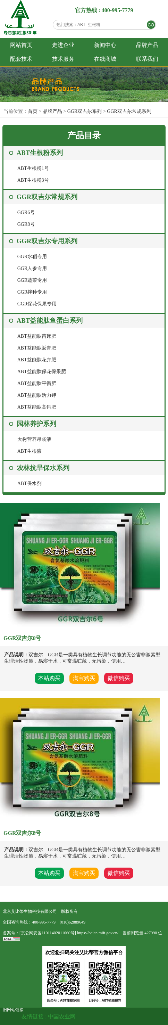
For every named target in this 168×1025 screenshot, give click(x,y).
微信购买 (119, 678)
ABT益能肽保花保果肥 (41, 371)
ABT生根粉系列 (40, 152)
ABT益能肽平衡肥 (36, 383)
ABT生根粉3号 (33, 180)
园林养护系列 (36, 423)
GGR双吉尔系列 (85, 111)
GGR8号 (26, 224)
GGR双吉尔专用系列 (47, 241)
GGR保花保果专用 (37, 303)
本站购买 (49, 678)
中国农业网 (67, 1016)
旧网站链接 (13, 1009)
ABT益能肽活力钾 (36, 395)
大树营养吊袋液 (34, 439)
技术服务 (63, 59)
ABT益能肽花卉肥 (36, 359)
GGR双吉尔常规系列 (129, 111)
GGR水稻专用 (32, 256)
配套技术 (21, 59)
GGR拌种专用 (32, 292)
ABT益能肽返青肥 (36, 348)
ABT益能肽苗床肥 (36, 336)
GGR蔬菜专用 (32, 280)
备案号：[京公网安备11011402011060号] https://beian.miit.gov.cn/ (60, 932)
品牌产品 (147, 45)
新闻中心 (105, 45)
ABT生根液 (29, 451)
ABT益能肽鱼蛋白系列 (50, 320)
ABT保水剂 (29, 483)
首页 (32, 111)
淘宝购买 (84, 678)
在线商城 (105, 59)
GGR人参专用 (32, 268)
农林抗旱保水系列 (43, 468)
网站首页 (21, 45)
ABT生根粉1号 (33, 168)
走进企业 (63, 45)
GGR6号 (26, 212)
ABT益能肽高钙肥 (36, 407)
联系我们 (147, 59)
